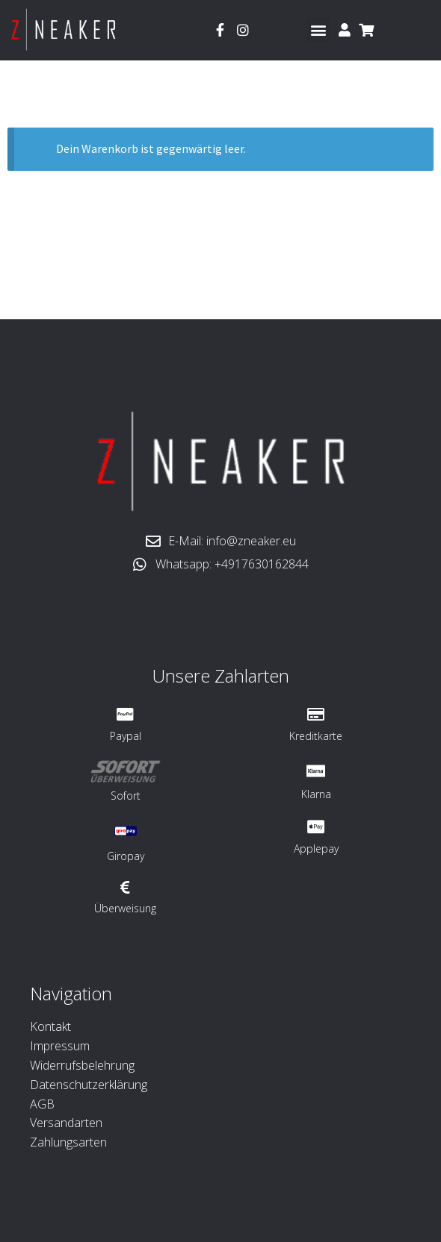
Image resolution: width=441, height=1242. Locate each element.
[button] (318, 30)
